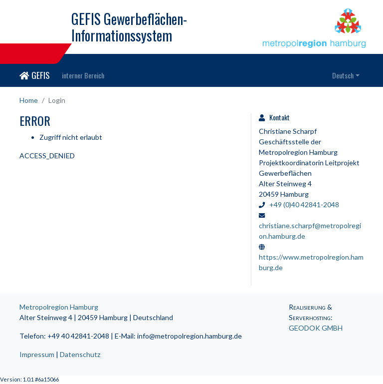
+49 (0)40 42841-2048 (304, 204)
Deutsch (343, 75)
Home (28, 100)
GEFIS (34, 74)
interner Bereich (83, 75)
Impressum (36, 354)
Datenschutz (80, 354)
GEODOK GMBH (316, 328)
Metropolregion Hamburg (58, 307)
